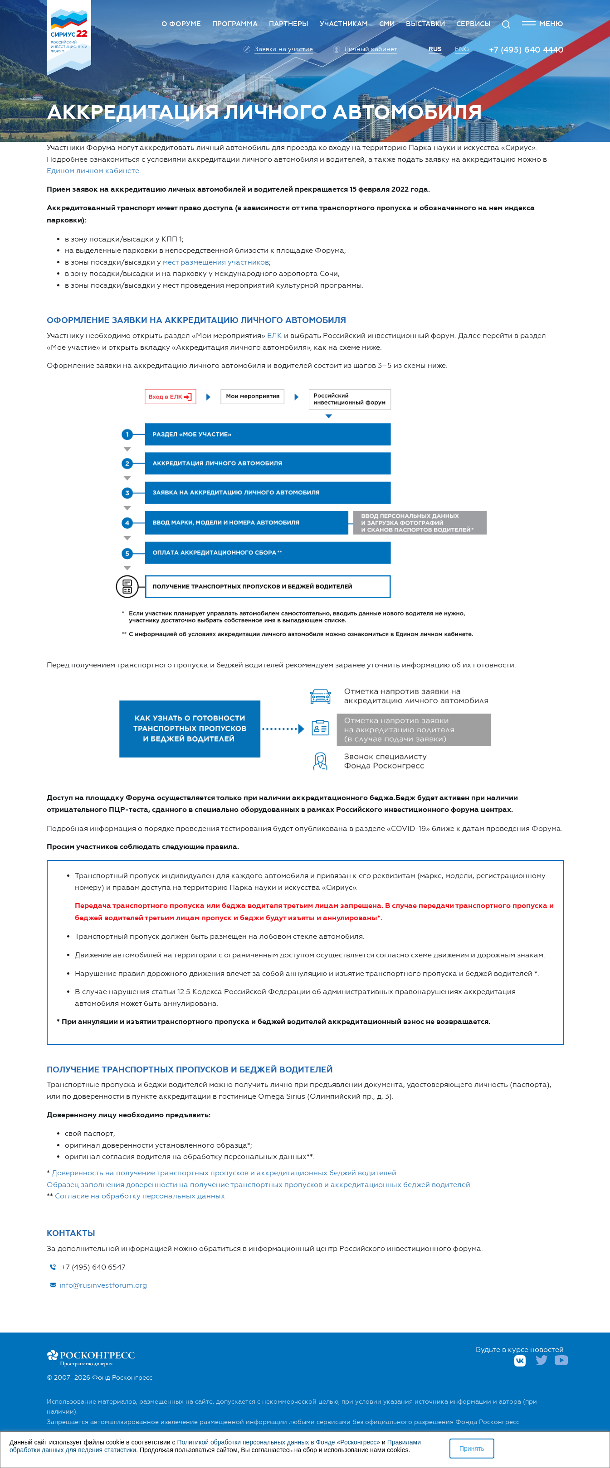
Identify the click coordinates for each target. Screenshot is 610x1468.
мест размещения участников (216, 262)
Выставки (425, 24)
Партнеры (288, 24)
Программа (235, 24)
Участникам (344, 24)
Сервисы (473, 24)
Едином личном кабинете (93, 170)
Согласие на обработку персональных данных (140, 1196)
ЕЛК (274, 335)
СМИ (387, 24)
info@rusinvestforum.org (98, 1285)
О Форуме (181, 24)
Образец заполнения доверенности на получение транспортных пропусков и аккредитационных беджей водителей (258, 1184)
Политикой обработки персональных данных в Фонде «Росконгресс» (278, 1442)
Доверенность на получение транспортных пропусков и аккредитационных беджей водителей (224, 1173)
